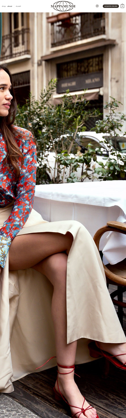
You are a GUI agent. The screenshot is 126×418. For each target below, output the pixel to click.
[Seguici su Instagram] (97, 6)
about (9, 6)
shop (4, 6)
